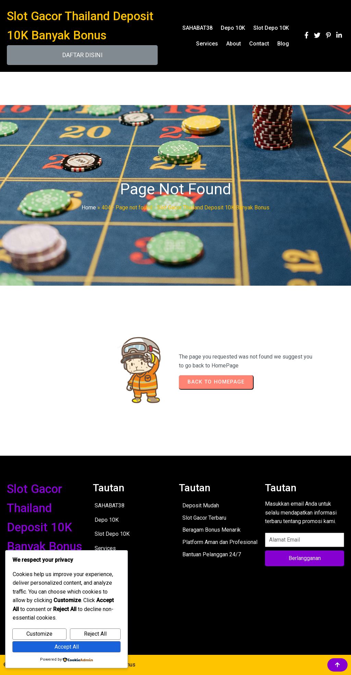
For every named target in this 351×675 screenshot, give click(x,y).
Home (89, 207)
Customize (39, 634)
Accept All (67, 647)
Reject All (95, 634)
